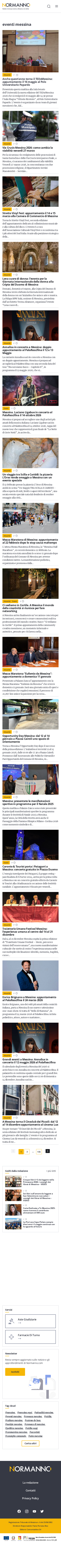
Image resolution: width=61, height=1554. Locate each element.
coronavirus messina (17, 1432)
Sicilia (48, 1416)
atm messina (36, 1436)
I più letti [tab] (51, 1170)
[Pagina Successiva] (48, 1151)
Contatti (30, 1490)
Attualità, (7, 601)
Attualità (7, 75)
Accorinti (35, 1432)
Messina (11, 1412)
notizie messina (14, 1424)
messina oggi (25, 1412)
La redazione (30, 1482)
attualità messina (44, 1412)
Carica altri (30, 1443)
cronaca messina (33, 1416)
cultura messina (14, 1420)
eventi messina (14, 1416)
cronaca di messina (35, 1424)
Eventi (6, 408)
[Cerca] (49, 6)
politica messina (15, 1428)
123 (39, 1151)
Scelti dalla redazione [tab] (16, 1170)
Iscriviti (15, 1371)
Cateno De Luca (33, 1420)
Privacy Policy (30, 1498)
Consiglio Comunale (16, 1436)
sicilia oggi (32, 1428)
